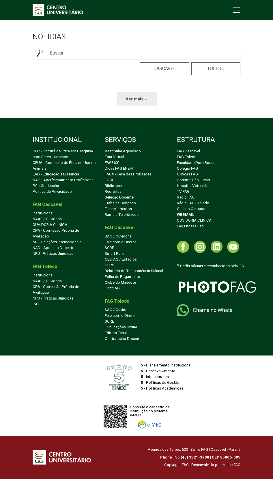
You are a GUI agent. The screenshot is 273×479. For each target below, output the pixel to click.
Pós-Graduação (46, 186)
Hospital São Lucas (193, 180)
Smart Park (114, 254)
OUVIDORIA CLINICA (50, 225)
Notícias (49, 36)
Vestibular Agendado (123, 151)
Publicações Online (121, 327)
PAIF (36, 304)
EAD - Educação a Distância (56, 174)
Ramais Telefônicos (122, 215)
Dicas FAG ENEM (119, 168)
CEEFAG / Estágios (121, 259)
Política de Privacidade (52, 191)
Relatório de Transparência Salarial (134, 271)
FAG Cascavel (188, 151)
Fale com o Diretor (120, 242)
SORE (109, 248)
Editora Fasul (116, 333)
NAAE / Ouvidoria (47, 219)
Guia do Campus (191, 209)
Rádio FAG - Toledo (193, 203)
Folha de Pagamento (122, 277)
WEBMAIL (186, 215)
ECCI (109, 180)
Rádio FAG (186, 197)
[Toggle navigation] (236, 10)
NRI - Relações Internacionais (57, 242)
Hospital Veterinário (194, 186)
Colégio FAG (187, 168)
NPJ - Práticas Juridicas (53, 254)
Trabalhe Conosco (120, 203)
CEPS (109, 265)
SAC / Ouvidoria (118, 236)
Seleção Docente (119, 197)
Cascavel (165, 68)
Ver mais (137, 99)
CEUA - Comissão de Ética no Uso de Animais (64, 165)
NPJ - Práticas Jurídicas (53, 298)
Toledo (216, 68)
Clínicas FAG (187, 174)
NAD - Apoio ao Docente (53, 248)
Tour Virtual (114, 157)
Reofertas (113, 191)
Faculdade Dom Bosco (196, 163)
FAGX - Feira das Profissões (128, 174)
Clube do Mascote (120, 282)
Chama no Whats (205, 310)
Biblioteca (113, 186)
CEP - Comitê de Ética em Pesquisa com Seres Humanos (63, 154)
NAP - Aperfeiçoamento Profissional (63, 180)
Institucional (43, 213)
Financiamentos (118, 209)
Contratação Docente (123, 339)
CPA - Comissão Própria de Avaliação (56, 233)
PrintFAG (112, 288)
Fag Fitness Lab (190, 226)
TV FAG (183, 191)
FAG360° (112, 163)
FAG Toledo (187, 157)
